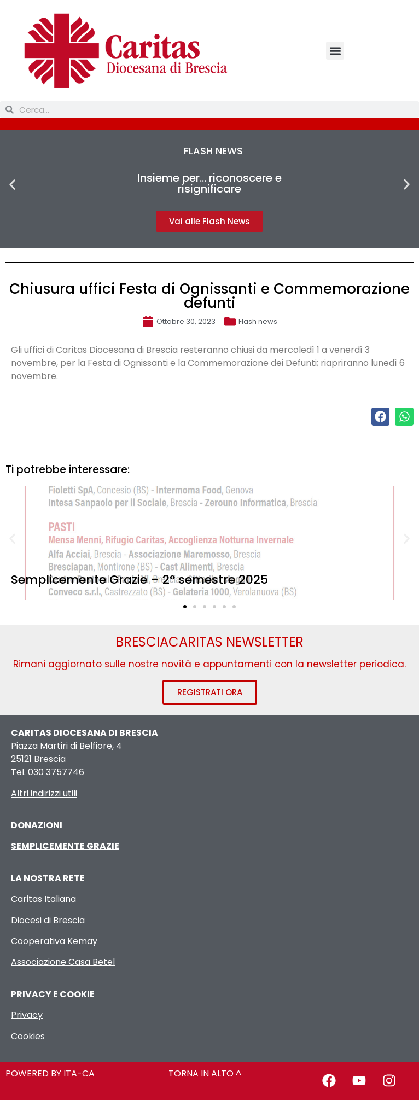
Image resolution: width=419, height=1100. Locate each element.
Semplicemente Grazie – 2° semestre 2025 (139, 579)
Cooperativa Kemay (54, 941)
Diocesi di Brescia (48, 920)
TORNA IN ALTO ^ (204, 1073)
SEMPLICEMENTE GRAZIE (65, 846)
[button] (335, 51)
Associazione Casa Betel (63, 962)
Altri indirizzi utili (44, 793)
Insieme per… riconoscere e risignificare (209, 183)
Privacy (27, 1015)
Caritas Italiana (43, 899)
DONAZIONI (36, 825)
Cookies (28, 1036)
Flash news (257, 321)
